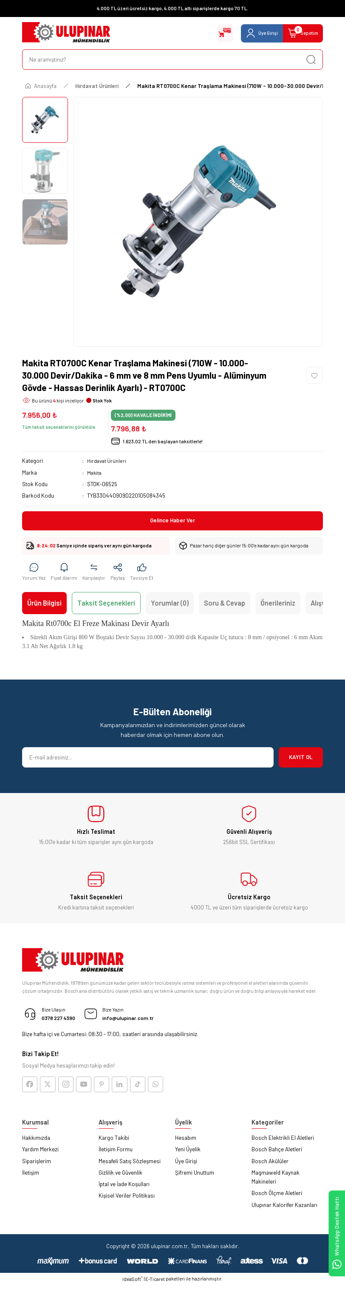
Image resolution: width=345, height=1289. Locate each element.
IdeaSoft (132, 1283)
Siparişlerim (36, 1165)
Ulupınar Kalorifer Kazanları (284, 1208)
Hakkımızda (36, 1142)
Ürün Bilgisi (44, 605)
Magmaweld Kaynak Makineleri (276, 1181)
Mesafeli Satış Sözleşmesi (130, 1165)
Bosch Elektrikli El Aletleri (283, 1142)
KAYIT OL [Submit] (301, 759)
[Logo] (66, 33)
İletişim (30, 1176)
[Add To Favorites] (314, 375)
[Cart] (300, 33)
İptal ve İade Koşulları (124, 1188)
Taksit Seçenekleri (106, 605)
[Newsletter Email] (148, 759)
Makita (95, 472)
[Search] (172, 59)
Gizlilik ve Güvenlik (120, 1176)
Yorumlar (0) (170, 605)
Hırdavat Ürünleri (107, 460)
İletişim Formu (116, 1153)
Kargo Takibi (114, 1142)
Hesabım (185, 1142)
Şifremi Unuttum (194, 1176)
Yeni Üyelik (188, 1153)
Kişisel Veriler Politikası (127, 1199)
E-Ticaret (155, 1283)
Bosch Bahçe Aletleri (277, 1153)
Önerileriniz (277, 605)
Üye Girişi (186, 1165)
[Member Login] (253, 33)
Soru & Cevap (224, 605)
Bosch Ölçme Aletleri (277, 1197)
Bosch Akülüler (270, 1165)
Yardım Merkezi (40, 1153)
